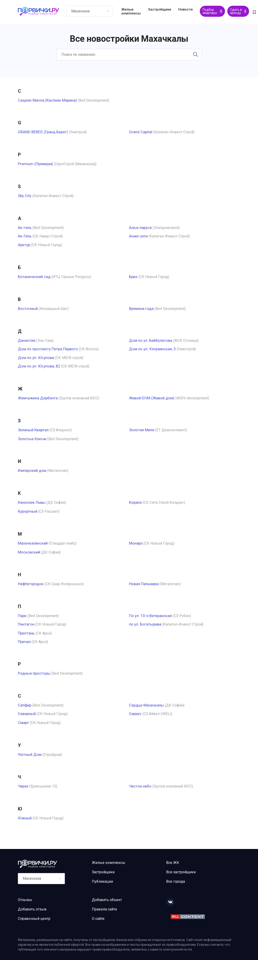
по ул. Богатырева (145, 624)
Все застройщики (181, 872)
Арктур (24, 244)
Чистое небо (140, 786)
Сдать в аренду (238, 11)
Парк (22, 615)
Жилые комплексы (131, 11)
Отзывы (25, 900)
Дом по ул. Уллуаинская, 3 (152, 349)
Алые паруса (140, 227)
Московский (29, 552)
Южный (25, 818)
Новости (185, 9)
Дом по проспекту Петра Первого (48, 349)
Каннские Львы (31, 502)
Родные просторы (34, 673)
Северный (27, 713)
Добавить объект (107, 900)
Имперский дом (32, 470)
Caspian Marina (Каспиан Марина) (47, 100)
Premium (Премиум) (35, 163)
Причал (24, 641)
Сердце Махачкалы (146, 705)
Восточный (28, 308)
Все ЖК (172, 862)
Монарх (136, 543)
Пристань (26, 633)
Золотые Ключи (32, 439)
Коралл (135, 502)
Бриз (133, 276)
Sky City (24, 195)
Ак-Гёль (25, 236)
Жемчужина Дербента (38, 398)
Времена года (141, 308)
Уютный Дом (29, 754)
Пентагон (26, 624)
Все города (175, 881)
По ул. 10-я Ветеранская (150, 615)
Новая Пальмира (144, 584)
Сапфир (24, 705)
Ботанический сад (34, 276)
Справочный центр (34, 918)
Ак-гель (25, 227)
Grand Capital (140, 132)
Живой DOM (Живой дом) (151, 398)
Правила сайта (104, 909)
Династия (26, 340)
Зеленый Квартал (33, 430)
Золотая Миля (141, 430)
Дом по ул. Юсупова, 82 (39, 366)
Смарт (23, 722)
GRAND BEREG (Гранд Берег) (43, 132)
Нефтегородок (31, 584)
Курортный (27, 511)
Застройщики (159, 9)
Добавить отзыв (32, 909)
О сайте (98, 918)
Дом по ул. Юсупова (36, 357)
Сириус (135, 713)
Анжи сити (138, 236)
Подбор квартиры (212, 11)
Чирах (23, 786)
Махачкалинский (33, 543)
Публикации (102, 881)
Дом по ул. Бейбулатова (150, 340)
